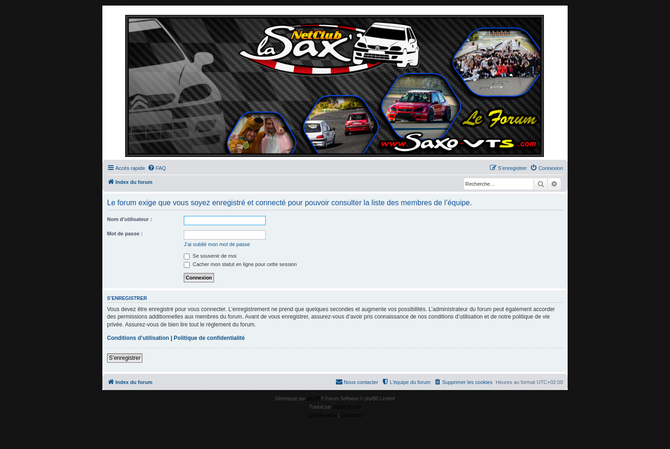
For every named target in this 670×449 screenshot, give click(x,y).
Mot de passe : (124, 233)
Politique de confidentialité (209, 338)
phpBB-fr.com (347, 407)
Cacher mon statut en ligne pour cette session (240, 264)
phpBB (314, 398)
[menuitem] (156, 168)
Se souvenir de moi (210, 256)
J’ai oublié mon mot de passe (217, 244)
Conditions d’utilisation (138, 338)
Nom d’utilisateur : (129, 219)
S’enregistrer (125, 358)
